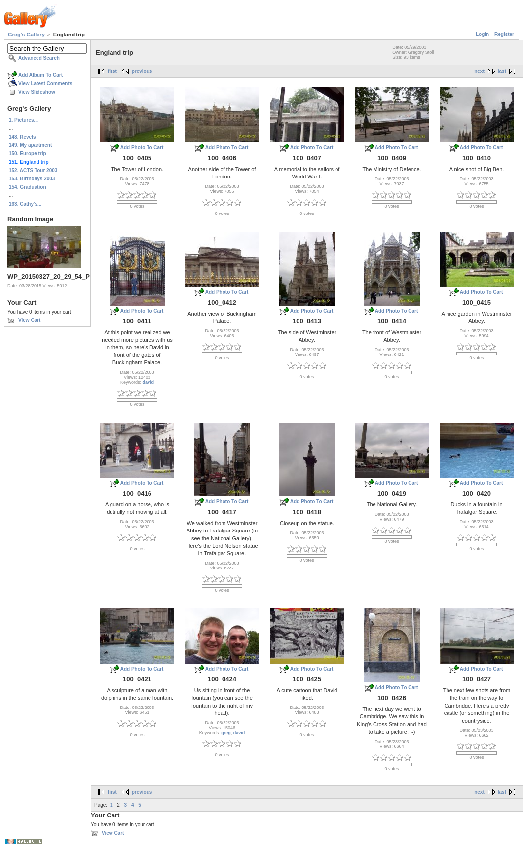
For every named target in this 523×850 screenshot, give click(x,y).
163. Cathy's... (25, 204)
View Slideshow (36, 92)
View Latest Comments (45, 83)
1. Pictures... (23, 120)
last (502, 71)
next (479, 71)
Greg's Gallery (26, 34)
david (148, 382)
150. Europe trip (27, 153)
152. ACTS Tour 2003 (33, 170)
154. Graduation (27, 187)
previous (142, 71)
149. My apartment (30, 145)
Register (504, 34)
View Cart (29, 320)
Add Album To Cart (40, 75)
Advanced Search (39, 58)
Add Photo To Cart (142, 147)
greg (226, 732)
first (112, 71)
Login (482, 34)
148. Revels (22, 137)
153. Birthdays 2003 (32, 178)
